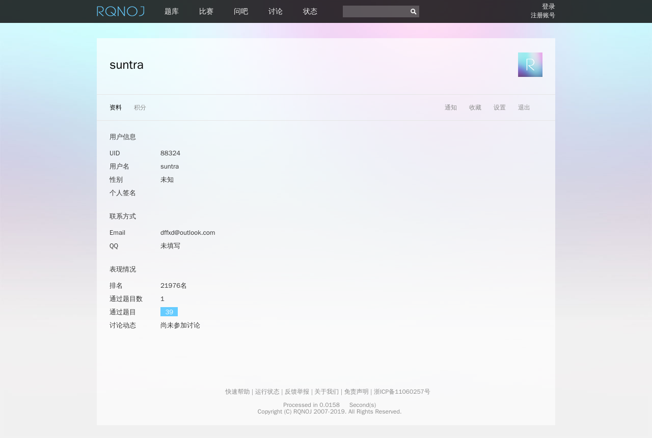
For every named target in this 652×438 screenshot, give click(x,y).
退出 (524, 107)
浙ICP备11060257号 (402, 392)
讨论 (275, 11)
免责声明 (356, 392)
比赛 (206, 11)
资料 (116, 107)
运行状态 (267, 392)
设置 (500, 107)
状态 (310, 11)
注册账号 (543, 15)
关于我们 (326, 392)
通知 (451, 107)
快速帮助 (237, 392)
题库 (172, 11)
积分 (140, 107)
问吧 (241, 11)
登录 (548, 6)
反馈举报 (297, 392)
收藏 (475, 107)
